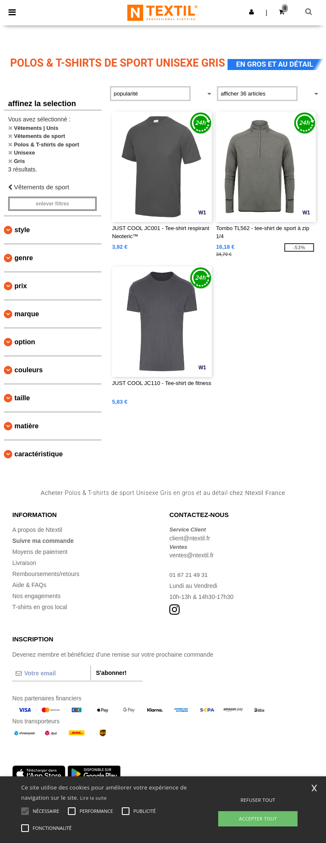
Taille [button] (22, 398)
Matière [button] (26, 426)
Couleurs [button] (28, 370)
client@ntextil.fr (189, 538)
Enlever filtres (52, 204)
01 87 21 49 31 (189, 574)
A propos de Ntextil (37, 529)
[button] (251, 11)
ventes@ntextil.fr (191, 555)
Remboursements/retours (45, 573)
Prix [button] (20, 285)
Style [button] (22, 229)
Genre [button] (23, 257)
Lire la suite (93, 798)
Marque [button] (26, 314)
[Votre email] (51, 673)
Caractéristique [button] (38, 454)
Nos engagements (36, 596)
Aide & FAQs (29, 585)
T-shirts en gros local (39, 607)
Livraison (24, 562)
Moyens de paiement (39, 551)
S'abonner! (111, 672)
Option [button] (24, 342)
